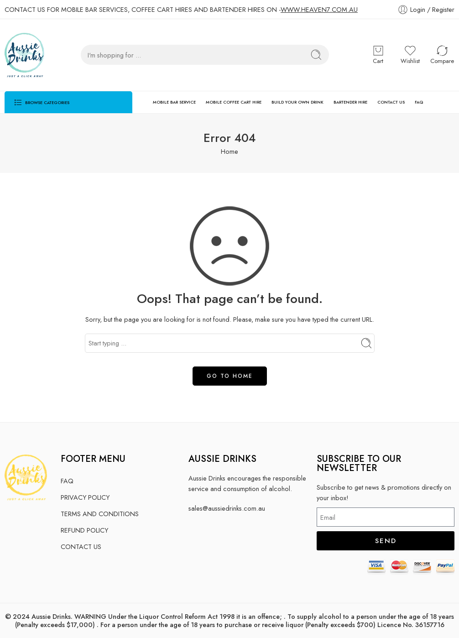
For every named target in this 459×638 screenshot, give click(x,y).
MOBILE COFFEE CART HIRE (233, 102)
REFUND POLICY (84, 530)
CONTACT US (391, 102)
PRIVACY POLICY (85, 497)
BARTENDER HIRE (350, 102)
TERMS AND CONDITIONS (100, 513)
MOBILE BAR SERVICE (174, 102)
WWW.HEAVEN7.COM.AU (319, 9)
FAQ (419, 102)
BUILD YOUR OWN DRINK (297, 102)
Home (229, 151)
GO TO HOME (230, 376)
